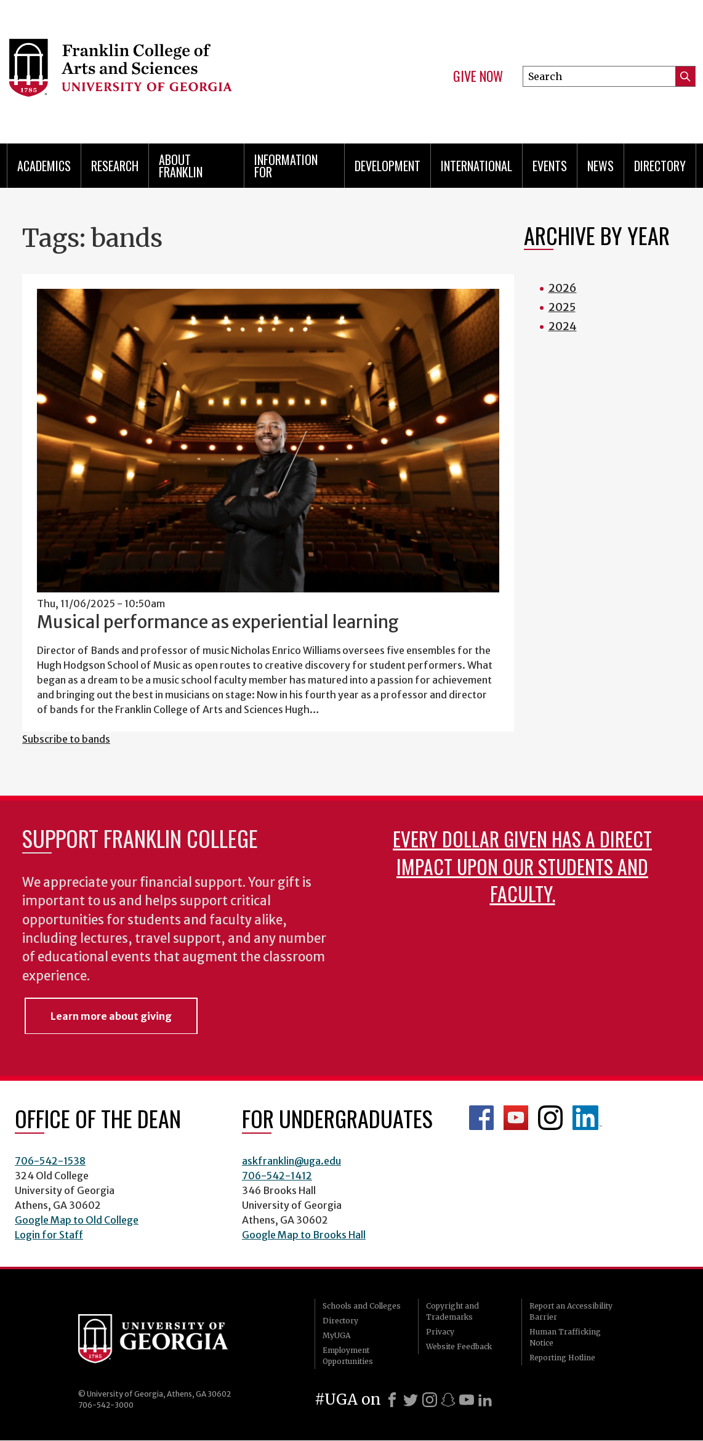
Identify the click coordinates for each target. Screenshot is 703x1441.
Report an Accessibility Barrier (571, 1311)
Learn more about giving (111, 1016)
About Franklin (181, 165)
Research (115, 165)
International (476, 165)
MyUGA (336, 1335)
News (600, 165)
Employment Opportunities (348, 1356)
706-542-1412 (277, 1175)
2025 (562, 307)
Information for (286, 165)
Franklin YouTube (516, 1117)
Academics (44, 165)
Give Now (478, 76)
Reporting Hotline (562, 1357)
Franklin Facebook (481, 1117)
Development (387, 165)
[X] (410, 1399)
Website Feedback (459, 1346)
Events (549, 165)
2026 (562, 288)
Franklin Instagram (550, 1117)
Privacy (440, 1331)
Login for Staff (49, 1235)
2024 (562, 326)
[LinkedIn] (485, 1399)
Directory (660, 165)
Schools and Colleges (362, 1305)
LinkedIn (587, 1117)
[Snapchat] (448, 1399)
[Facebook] (392, 1399)
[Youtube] (466, 1399)
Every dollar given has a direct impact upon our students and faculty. (522, 865)
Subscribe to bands (66, 739)
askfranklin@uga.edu (291, 1161)
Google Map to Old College (77, 1220)
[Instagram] (429, 1399)
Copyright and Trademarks (452, 1311)
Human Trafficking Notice (565, 1337)
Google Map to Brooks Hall (304, 1235)
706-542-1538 (50, 1161)
